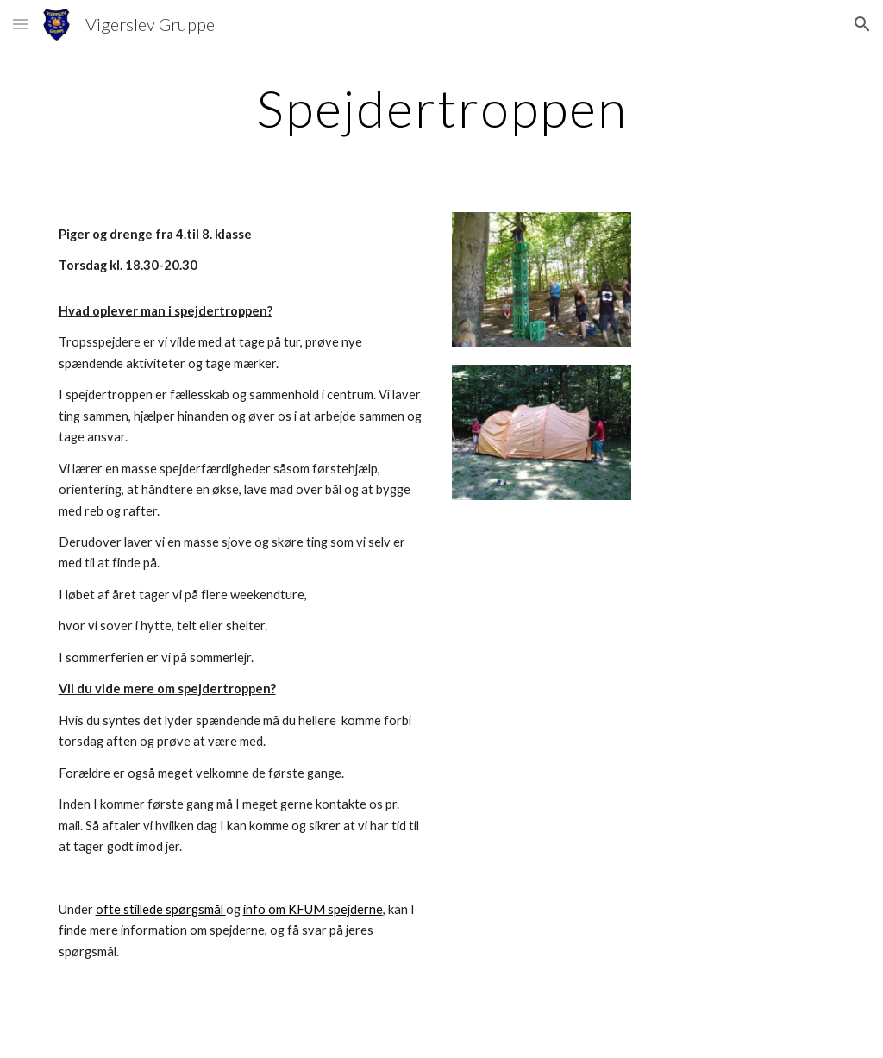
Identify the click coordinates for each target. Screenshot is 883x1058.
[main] (442, 107)
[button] (20, 23)
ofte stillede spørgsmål (161, 909)
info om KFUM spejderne (313, 909)
